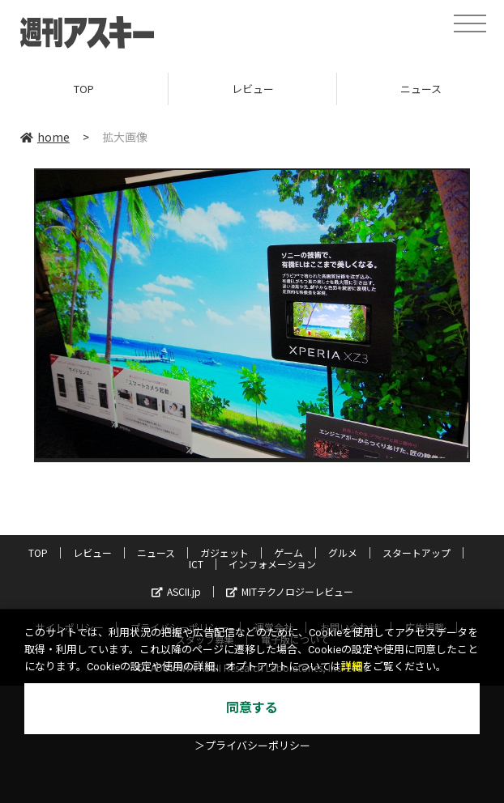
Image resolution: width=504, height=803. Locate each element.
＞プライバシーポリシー (252, 746)
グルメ (342, 552)
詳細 (351, 667)
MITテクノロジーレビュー (289, 591)
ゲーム (288, 552)
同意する (252, 708)
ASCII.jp (176, 591)
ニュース (156, 552)
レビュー (253, 88)
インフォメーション (272, 564)
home (45, 137)
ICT (196, 564)
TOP (84, 88)
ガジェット (224, 552)
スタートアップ (416, 552)
